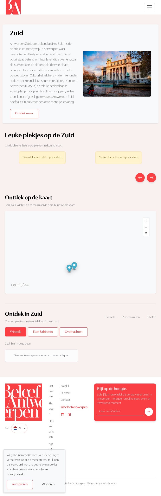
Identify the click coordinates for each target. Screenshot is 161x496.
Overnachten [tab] (74, 332)
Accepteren (20, 484)
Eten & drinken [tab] (43, 332)
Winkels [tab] (15, 332)
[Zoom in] (146, 221)
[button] (69, 269)
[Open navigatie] (149, 7)
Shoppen (51, 409)
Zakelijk (65, 386)
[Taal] (19, 428)
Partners (65, 393)
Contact (65, 400)
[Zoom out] (146, 227)
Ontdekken (51, 391)
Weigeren (48, 484)
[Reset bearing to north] (146, 233)
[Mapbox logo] (20, 285)
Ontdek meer (24, 113)
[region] (80, 252)
